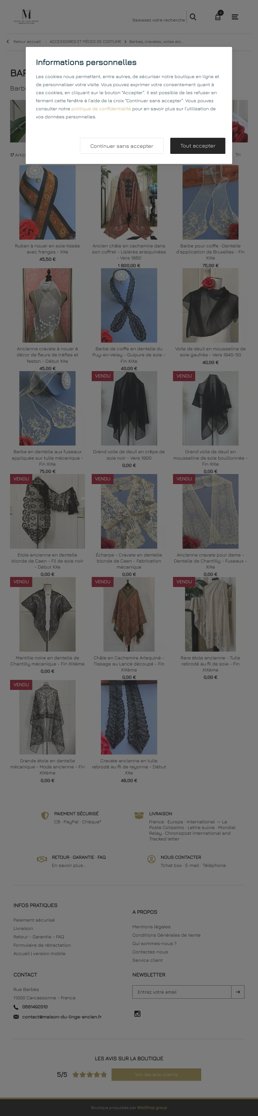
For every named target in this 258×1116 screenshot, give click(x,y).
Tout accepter (197, 146)
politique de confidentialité (101, 109)
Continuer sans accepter (121, 146)
